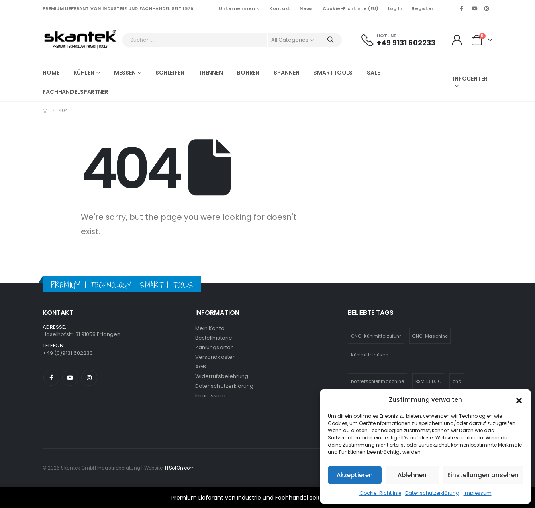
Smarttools (333, 73)
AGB (200, 366)
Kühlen (84, 73)
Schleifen (169, 73)
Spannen (286, 73)
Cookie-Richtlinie (380, 493)
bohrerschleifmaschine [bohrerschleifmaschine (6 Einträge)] (377, 381)
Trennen (210, 73)
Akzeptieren (355, 475)
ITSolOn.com (180, 468)
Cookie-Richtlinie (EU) (351, 8)
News (306, 8)
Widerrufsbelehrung (221, 376)
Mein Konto (210, 328)
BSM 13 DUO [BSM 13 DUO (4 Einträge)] (428, 381)
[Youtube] (474, 8)
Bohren (248, 73)
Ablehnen (412, 475)
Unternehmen (237, 8)
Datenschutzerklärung (432, 493)
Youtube (70, 378)
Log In (395, 8)
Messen (125, 73)
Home (51, 73)
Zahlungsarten (214, 347)
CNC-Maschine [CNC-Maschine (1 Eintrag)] (430, 336)
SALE (373, 73)
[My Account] (457, 40)
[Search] (330, 40)
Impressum (478, 493)
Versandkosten (215, 357)
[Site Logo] (80, 40)
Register (422, 8)
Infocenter (470, 79)
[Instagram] (487, 8)
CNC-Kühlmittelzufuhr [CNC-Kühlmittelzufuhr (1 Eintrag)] (376, 336)
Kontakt (279, 8)
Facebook (51, 378)
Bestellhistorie (213, 338)
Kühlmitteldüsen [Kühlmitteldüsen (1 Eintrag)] (369, 355)
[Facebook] (461, 8)
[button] (519, 400)
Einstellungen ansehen (483, 475)
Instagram (89, 378)
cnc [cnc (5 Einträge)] (457, 381)
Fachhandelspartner (75, 92)
